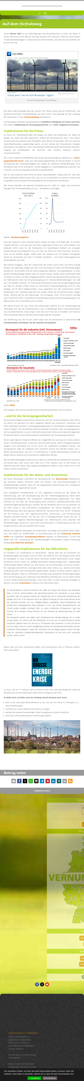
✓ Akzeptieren (34, 1078)
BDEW (12, 405)
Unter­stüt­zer (25, 583)
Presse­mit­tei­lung (31, 117)
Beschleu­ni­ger (62, 479)
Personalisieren (50, 1078)
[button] (13, 781)
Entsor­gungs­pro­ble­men (35, 536)
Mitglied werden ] (42, 790)
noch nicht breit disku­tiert (21, 542)
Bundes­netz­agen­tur (19, 237)
